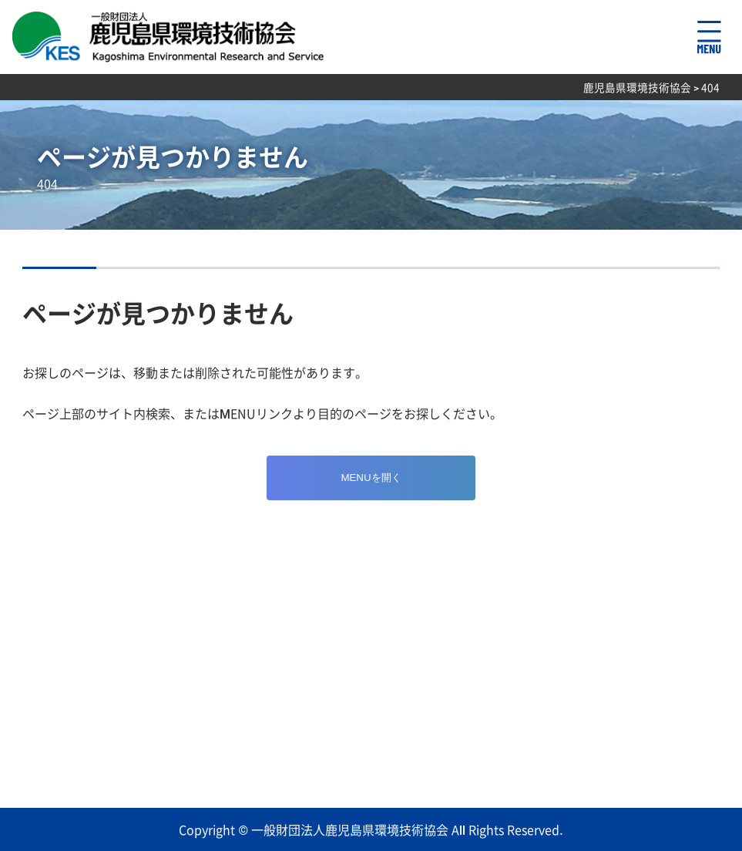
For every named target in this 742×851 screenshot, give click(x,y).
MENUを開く (371, 477)
